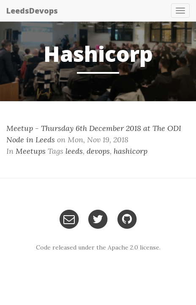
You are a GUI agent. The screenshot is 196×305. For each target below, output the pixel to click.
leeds (74, 151)
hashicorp (130, 151)
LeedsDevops (32, 11)
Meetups (31, 151)
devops (98, 151)
